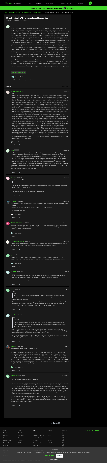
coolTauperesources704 (17, 91)
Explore (19, 430)
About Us (50, 432)
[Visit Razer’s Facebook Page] (63, 433)
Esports (19, 440)
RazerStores (6, 432)
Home (5, 12)
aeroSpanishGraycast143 (17, 241)
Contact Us (50, 442)
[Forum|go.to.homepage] (13, 3)
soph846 (13, 177)
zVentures (50, 440)
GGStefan (13, 271)
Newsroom (50, 437)
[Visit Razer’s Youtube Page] (63, 443)
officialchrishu (15, 375)
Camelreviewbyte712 (16, 223)
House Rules (49, 3)
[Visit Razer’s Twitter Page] (63, 440)
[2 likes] (17, 77)
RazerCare (35, 440)
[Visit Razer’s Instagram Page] (63, 435)
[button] (99, 3)
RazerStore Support (37, 437)
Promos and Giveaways (65, 3)
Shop (4, 430)
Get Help (35, 432)
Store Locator (6, 437)
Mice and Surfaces (37, 12)
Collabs (19, 442)
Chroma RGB (21, 435)
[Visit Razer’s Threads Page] (63, 438)
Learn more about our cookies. (82, 452)
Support (38, 3)
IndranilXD (13, 201)
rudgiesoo (13, 346)
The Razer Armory (26, 12)
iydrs (12, 255)
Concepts (20, 437)
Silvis (12, 26)
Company (50, 430)
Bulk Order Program (7, 442)
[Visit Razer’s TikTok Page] (63, 445)
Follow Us (64, 430)
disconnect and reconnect (18, 72)
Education (5, 445)
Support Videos (36, 445)
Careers (49, 435)
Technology (20, 432)
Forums (29, 3)
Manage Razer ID (37, 442)
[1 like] (17, 142)
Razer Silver (80, 3)
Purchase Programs (7, 440)
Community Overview (14, 12)
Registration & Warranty (38, 435)
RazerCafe (5, 435)
